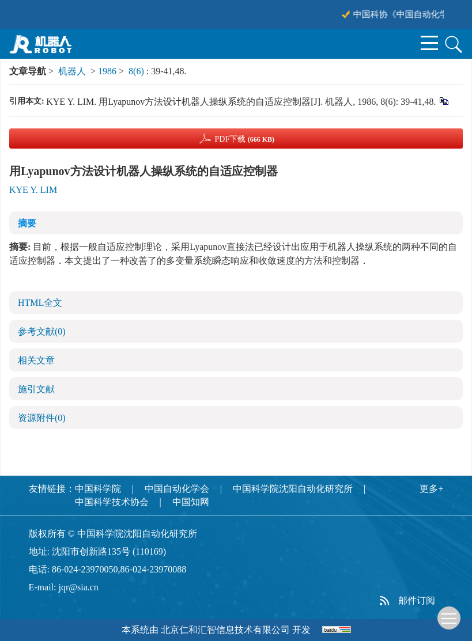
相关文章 (36, 360)
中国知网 (190, 502)
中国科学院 (98, 489)
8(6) (137, 71)
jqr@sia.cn (78, 587)
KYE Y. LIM (33, 190)
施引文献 (36, 389)
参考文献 (42, 331)
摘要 (27, 223)
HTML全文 (40, 303)
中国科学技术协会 (112, 502)
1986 (107, 71)
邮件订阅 (416, 600)
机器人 (72, 71)
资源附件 (42, 418)
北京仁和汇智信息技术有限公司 (225, 630)
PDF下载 (244, 139)
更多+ (431, 489)
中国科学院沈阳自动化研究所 (293, 489)
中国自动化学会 (177, 489)
